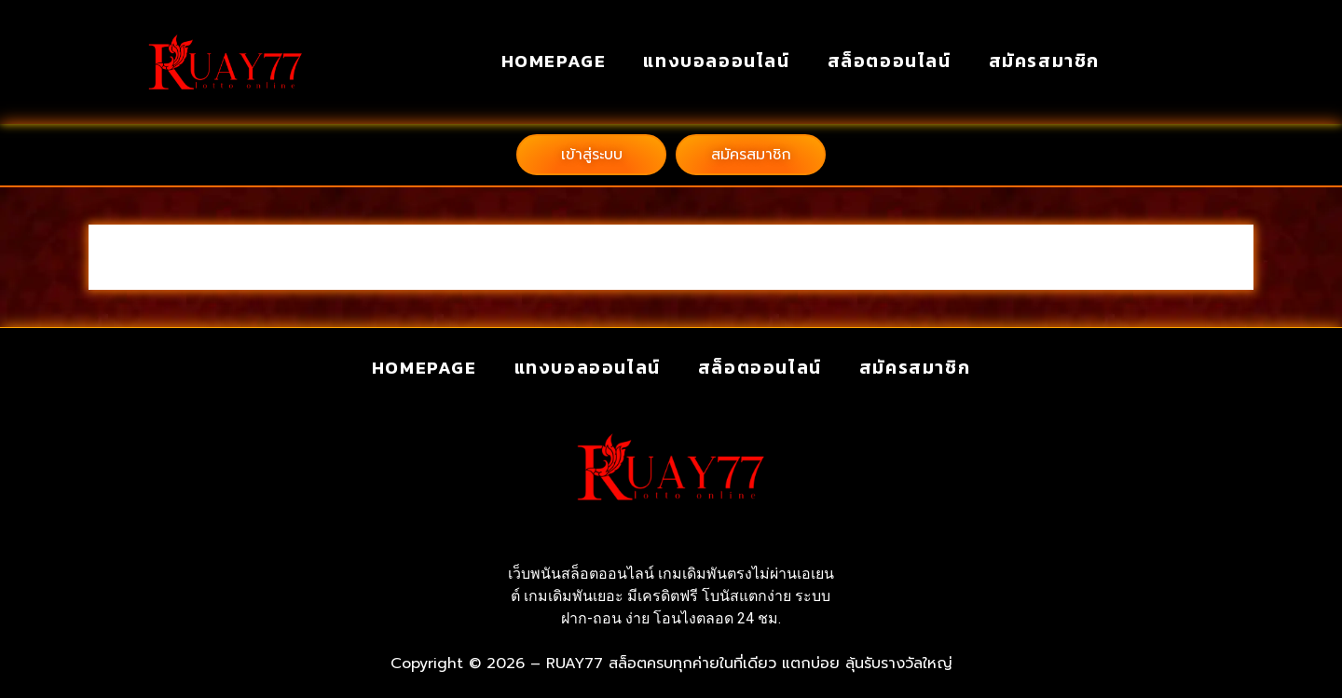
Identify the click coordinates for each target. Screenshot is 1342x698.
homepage (554, 61)
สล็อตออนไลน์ (890, 61)
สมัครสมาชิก (1044, 61)
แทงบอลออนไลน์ (716, 61)
